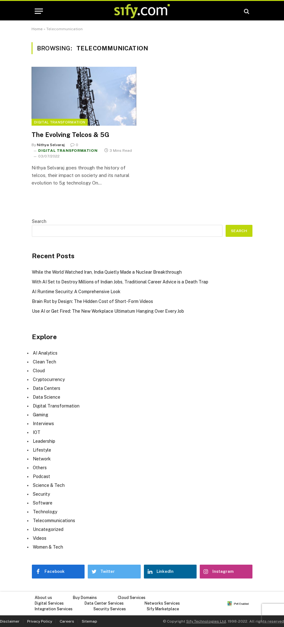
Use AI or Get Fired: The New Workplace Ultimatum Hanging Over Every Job (108, 311)
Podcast (41, 476)
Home (37, 29)
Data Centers (46, 388)
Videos (39, 538)
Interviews (43, 423)
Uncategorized (48, 529)
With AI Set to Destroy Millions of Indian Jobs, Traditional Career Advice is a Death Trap (120, 281)
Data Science (46, 397)
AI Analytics (45, 353)
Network (42, 458)
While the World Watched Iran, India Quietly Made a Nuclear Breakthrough (107, 272)
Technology (45, 511)
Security (41, 494)
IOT (36, 432)
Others (40, 467)
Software (42, 502)
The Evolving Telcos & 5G (70, 135)
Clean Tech (44, 361)
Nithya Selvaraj (51, 145)
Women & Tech (48, 547)
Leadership (44, 441)
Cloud (39, 370)
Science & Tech (49, 485)
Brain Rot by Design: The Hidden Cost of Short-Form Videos (92, 301)
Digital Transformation (59, 122)
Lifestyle (42, 450)
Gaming (40, 414)
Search (39, 221)
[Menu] (39, 11)
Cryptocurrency (49, 379)
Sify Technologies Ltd (206, 621)
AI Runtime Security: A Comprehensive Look (76, 291)
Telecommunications (54, 520)
